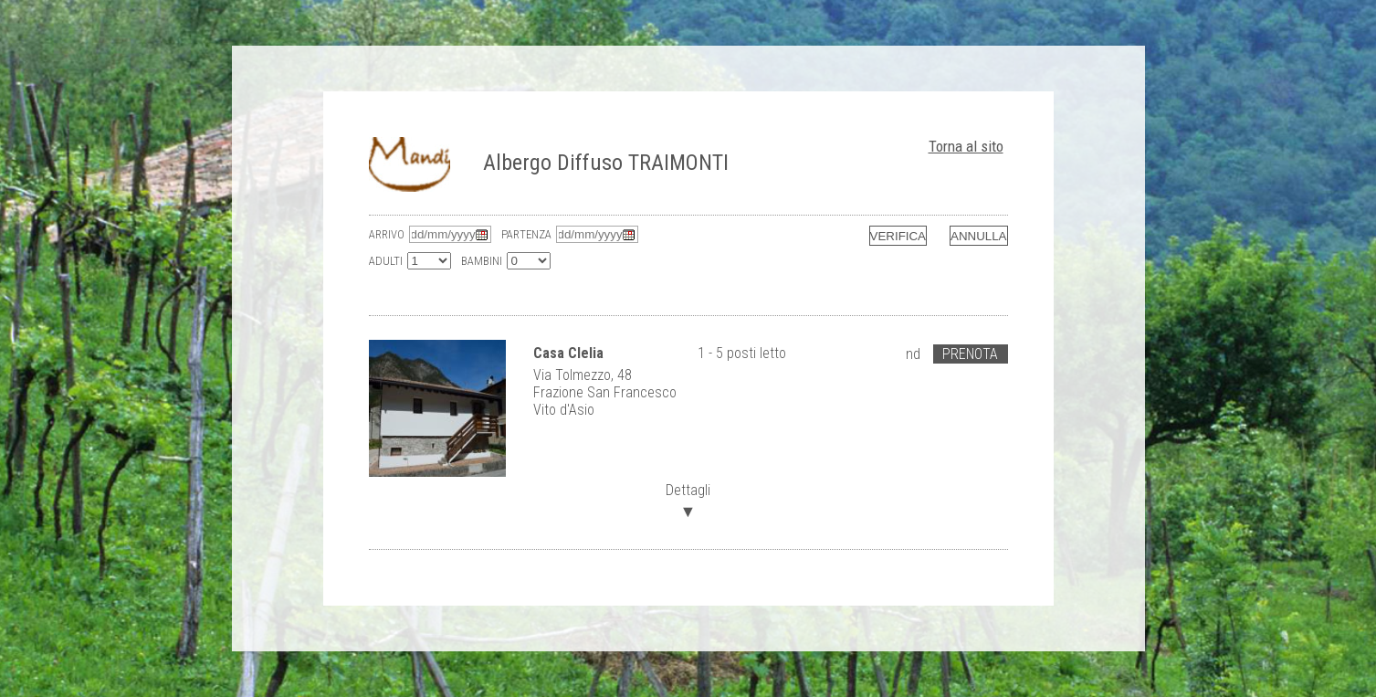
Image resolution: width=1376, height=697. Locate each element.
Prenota (970, 354)
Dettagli (688, 499)
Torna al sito (966, 146)
